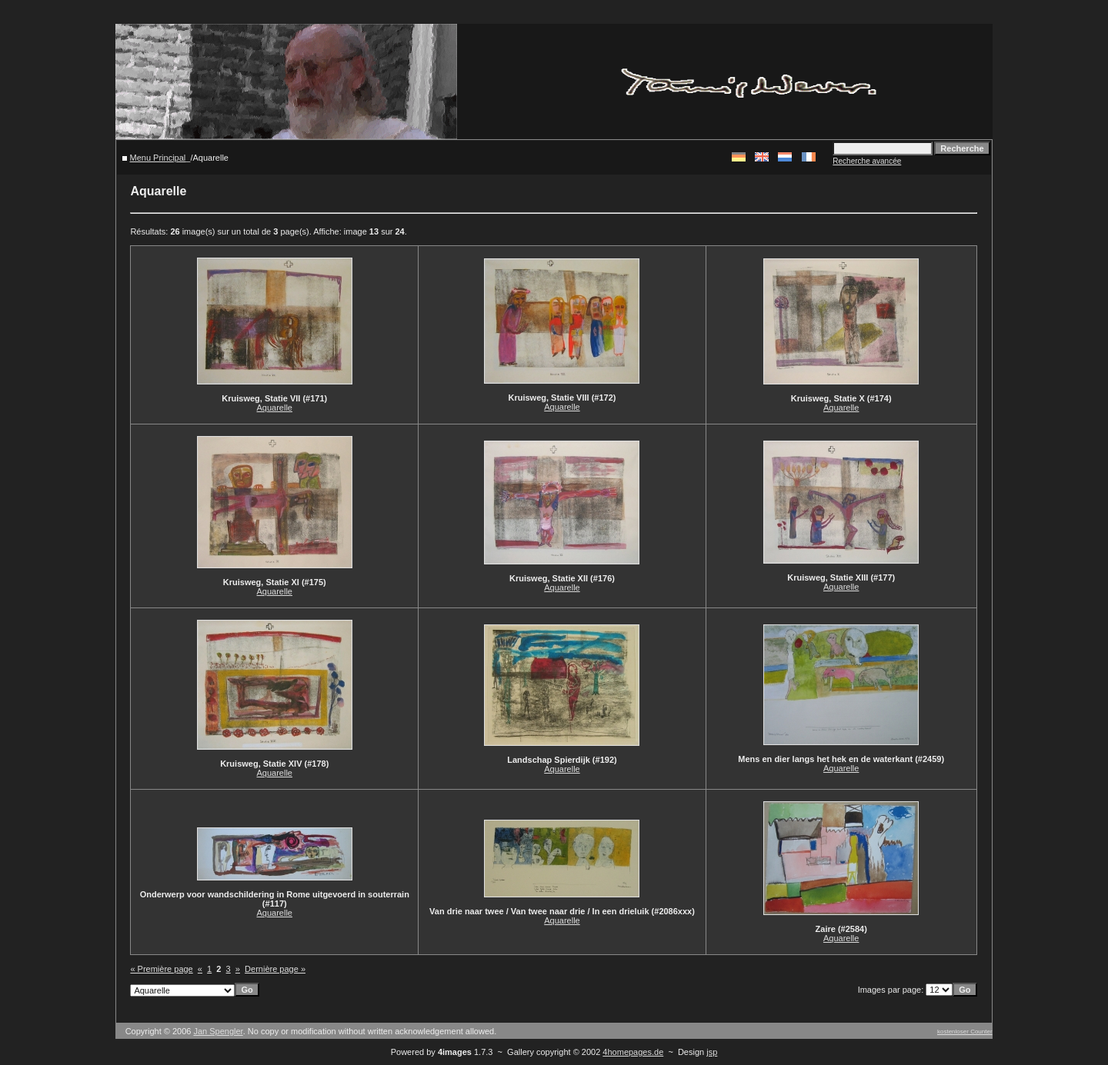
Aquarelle (274, 407)
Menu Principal (158, 157)
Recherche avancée (867, 161)
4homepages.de (632, 1052)
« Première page (161, 968)
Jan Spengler (217, 1031)
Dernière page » (275, 968)
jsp (711, 1052)
